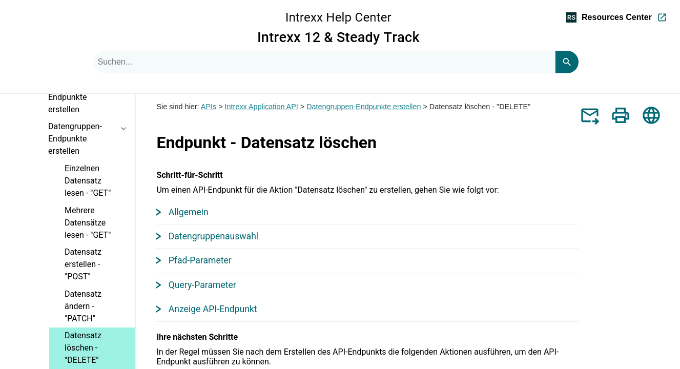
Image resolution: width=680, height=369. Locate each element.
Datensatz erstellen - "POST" (83, 264)
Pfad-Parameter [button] (195, 260)
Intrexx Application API (261, 106)
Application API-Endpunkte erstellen (91, 99)
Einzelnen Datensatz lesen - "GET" (88, 180)
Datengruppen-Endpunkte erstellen (91, 140)
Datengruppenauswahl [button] (208, 236)
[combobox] (324, 62)
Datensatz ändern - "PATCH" (83, 306)
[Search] (567, 62)
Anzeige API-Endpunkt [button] (207, 309)
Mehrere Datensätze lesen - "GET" (88, 223)
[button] (126, 102)
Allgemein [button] (183, 212)
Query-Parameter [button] (197, 285)
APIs (208, 106)
